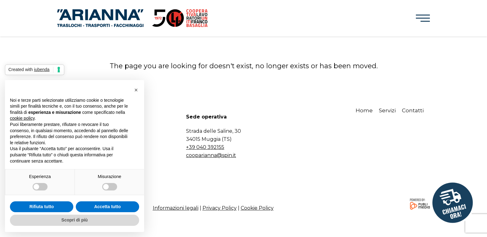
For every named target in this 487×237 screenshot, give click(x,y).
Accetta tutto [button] (107, 206)
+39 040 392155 (205, 147)
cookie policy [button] (22, 118)
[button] (423, 18)
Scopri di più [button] (74, 219)
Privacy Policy (220, 208)
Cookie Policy (257, 208)
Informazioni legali (175, 208)
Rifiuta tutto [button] (42, 206)
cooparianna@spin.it (211, 155)
